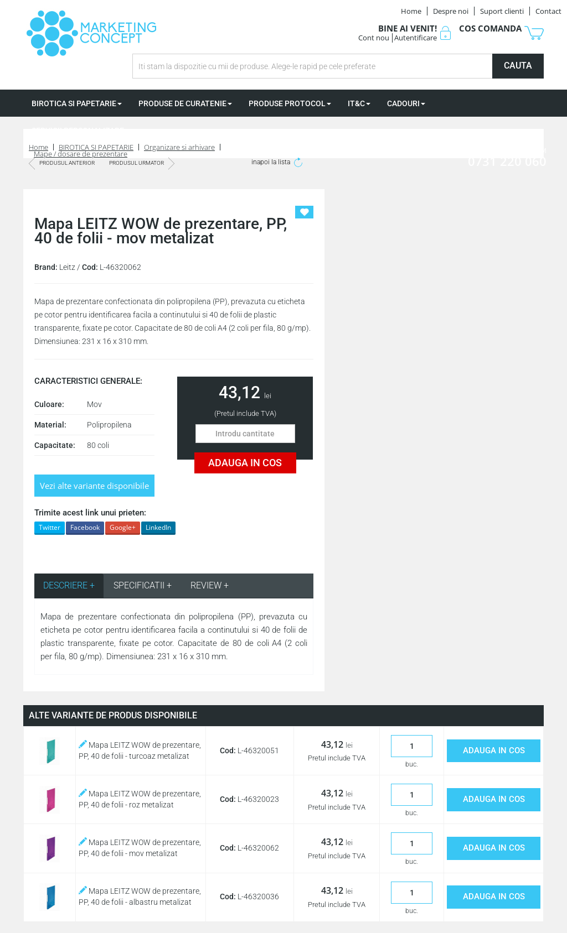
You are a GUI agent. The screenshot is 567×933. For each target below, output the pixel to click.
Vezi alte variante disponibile (94, 485)
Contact (548, 11)
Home (411, 11)
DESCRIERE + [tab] (69, 585)
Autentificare (415, 38)
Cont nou (373, 38)
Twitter (49, 527)
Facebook (85, 527)
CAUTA (518, 65)
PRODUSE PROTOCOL (290, 103)
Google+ (123, 527)
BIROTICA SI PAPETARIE (77, 103)
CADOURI (406, 103)
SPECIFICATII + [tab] (143, 585)
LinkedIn (158, 527)
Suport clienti (502, 11)
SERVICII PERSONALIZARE (81, 130)
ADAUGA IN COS (245, 462)
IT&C (359, 103)
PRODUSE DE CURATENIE (185, 103)
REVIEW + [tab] (209, 585)
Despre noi (450, 11)
